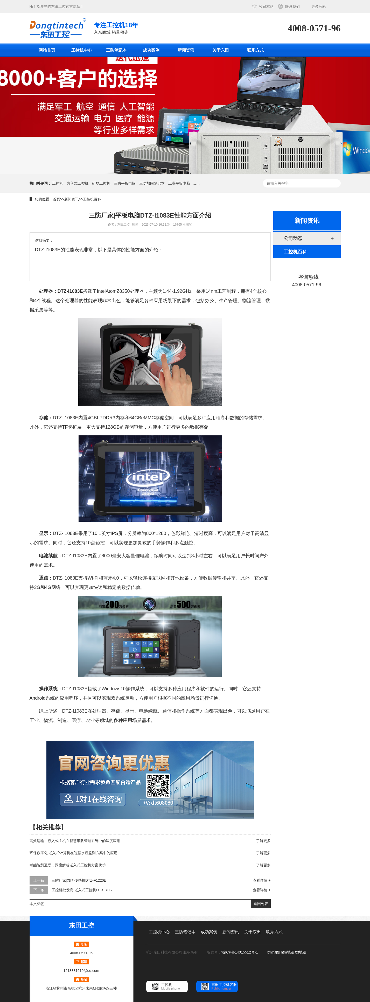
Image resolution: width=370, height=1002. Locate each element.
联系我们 (292, 6)
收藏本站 (266, 6)
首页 (56, 199)
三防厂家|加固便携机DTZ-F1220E (79, 880)
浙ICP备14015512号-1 (240, 952)
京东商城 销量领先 (116, 27)
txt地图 (300, 952)
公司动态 (293, 238)
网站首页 (47, 50)
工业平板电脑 (179, 183)
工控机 (57, 183)
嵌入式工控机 (77, 183)
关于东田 (220, 50)
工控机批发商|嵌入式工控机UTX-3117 (82, 890)
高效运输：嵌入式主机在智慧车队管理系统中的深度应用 (75, 841)
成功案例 (151, 50)
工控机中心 (81, 50)
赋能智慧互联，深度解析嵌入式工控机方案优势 (68, 865)
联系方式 (255, 50)
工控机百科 (92, 199)
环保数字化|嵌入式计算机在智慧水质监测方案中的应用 (74, 853)
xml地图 (273, 952)
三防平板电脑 (125, 183)
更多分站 (318, 6)
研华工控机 (101, 183)
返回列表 (261, 904)
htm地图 (287, 952)
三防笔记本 (116, 50)
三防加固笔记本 (152, 183)
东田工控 (58, 6)
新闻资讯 (186, 50)
